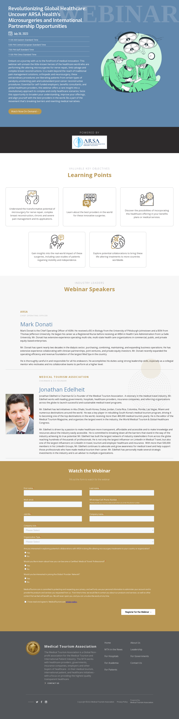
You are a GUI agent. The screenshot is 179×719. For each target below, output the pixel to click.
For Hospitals (111, 656)
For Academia (111, 662)
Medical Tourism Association (102, 702)
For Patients (110, 669)
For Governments (139, 656)
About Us (135, 642)
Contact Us (136, 662)
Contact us (53, 683)
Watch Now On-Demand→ (25, 111)
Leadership (136, 649)
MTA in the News (113, 649)
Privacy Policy (122, 702)
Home (107, 642)
